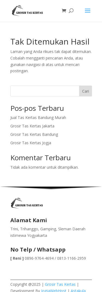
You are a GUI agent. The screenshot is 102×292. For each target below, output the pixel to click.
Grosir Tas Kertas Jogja (30, 142)
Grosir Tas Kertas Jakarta (32, 125)
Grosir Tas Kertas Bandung (34, 134)
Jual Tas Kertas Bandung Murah (38, 117)
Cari (85, 91)
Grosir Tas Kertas (60, 284)
